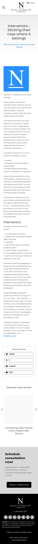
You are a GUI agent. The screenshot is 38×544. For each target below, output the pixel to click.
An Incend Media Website (19, 540)
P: (14, 511)
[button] (19, 354)
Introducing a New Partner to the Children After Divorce (19, 431)
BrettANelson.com (10, 336)
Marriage (19, 47)
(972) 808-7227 (21, 511)
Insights (32, 44)
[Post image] (19, 409)
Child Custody (8, 44)
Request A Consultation (19, 485)
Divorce (16, 44)
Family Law (24, 44)
